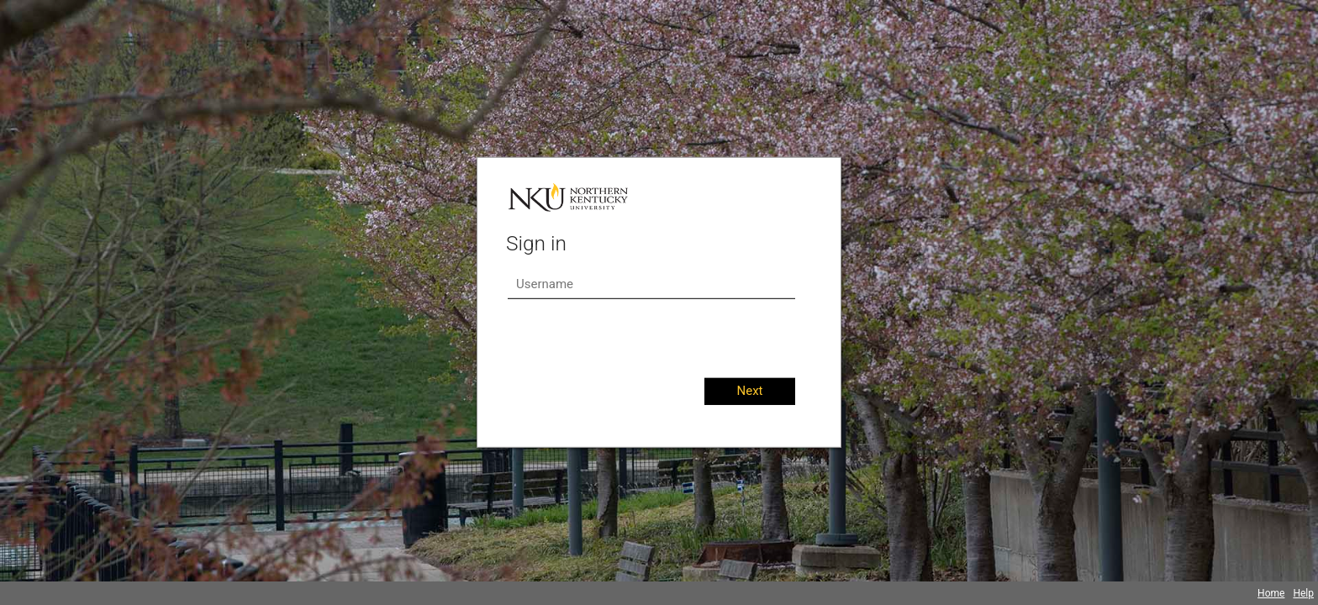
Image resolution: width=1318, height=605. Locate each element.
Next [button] (749, 390)
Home (1270, 593)
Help (1303, 593)
